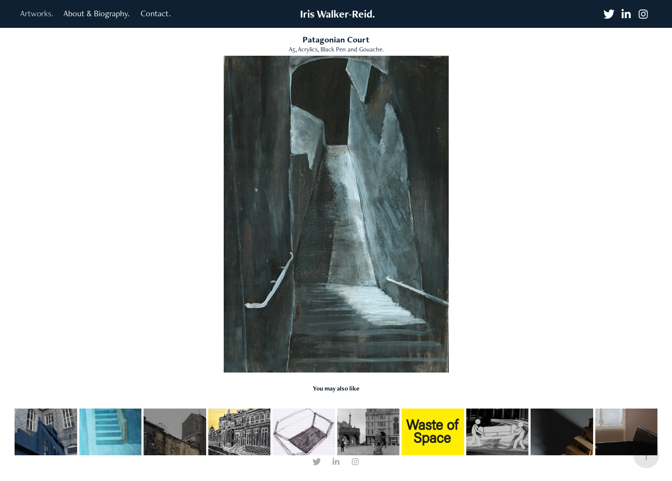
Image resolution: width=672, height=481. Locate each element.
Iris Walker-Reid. (336, 14)
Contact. (156, 13)
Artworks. (36, 13)
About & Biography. (96, 13)
